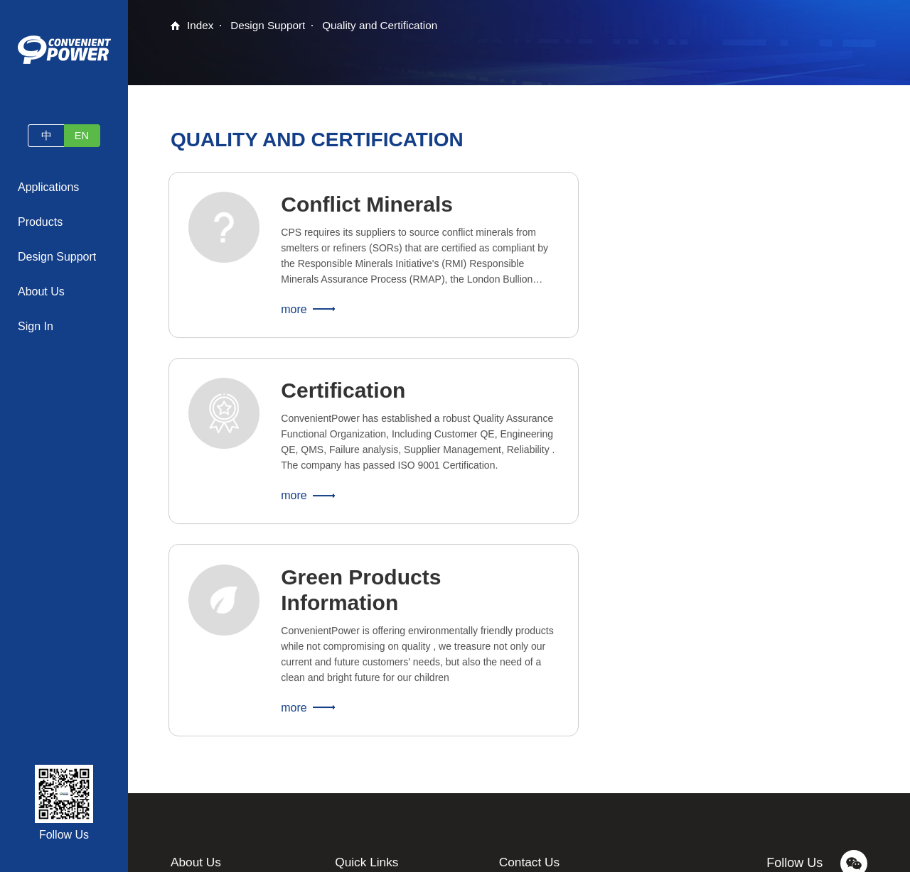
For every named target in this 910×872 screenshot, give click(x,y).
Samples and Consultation (393, 710)
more (298, 318)
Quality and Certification (387, 26)
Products (40, 222)
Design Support (57, 257)
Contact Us (195, 786)
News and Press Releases (229, 735)
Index (201, 26)
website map (776, 853)
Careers (188, 761)
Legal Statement (523, 853)
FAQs (347, 735)
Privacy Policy (708, 853)
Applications (48, 187)
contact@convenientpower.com (582, 710)
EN (84, 135)
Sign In (35, 326)
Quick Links (368, 684)
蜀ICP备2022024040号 (618, 853)
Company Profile (208, 710)
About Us (41, 291)
